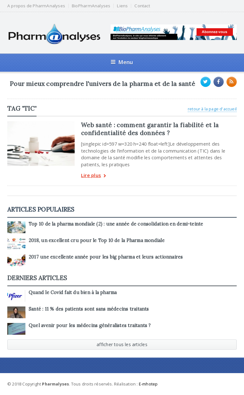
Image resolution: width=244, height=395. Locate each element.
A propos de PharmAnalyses (36, 6)
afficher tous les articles (122, 344)
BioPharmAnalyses (91, 6)
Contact (142, 6)
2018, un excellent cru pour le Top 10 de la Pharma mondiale (97, 240)
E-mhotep (148, 384)
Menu (122, 62)
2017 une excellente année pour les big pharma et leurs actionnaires (106, 257)
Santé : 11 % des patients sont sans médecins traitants (89, 309)
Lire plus (93, 176)
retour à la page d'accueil (212, 109)
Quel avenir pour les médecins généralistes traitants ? (90, 325)
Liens (122, 6)
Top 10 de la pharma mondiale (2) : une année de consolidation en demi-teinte (116, 224)
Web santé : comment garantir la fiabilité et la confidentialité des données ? (150, 128)
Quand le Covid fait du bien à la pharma (73, 292)
